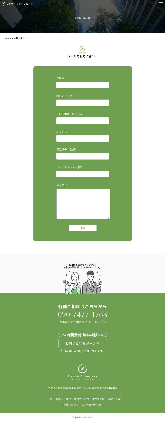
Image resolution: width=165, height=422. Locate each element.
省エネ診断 (98, 399)
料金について (71, 404)
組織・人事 (114, 399)
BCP (68, 399)
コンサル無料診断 (91, 404)
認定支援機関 (81, 399)
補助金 (59, 399)
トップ (48, 399)
